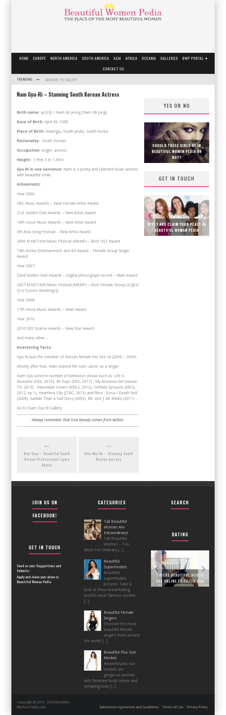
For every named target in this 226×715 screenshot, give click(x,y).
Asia (117, 58)
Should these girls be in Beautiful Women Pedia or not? (177, 151)
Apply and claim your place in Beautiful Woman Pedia (38, 579)
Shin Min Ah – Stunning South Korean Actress (108, 456)
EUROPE (39, 58)
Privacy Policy (197, 707)
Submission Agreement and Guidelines (129, 707)
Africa (131, 58)
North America (64, 58)
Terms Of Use (172, 707)
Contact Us (113, 68)
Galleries (169, 58)
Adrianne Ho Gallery (61, 80)
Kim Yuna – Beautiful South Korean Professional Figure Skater (47, 459)
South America (95, 58)
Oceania (149, 58)
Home (24, 58)
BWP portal (193, 58)
